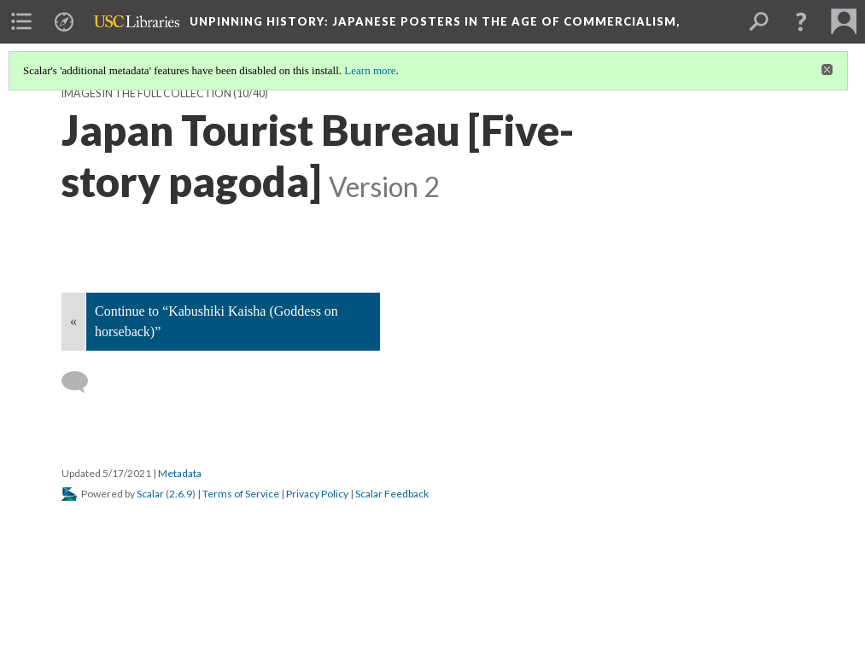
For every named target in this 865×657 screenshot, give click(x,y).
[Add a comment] (82, 382)
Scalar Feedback (392, 493)
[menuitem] (21, 21)
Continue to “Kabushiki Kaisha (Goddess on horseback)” (216, 321)
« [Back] (73, 321)
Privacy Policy (317, 493)
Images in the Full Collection (146, 93)
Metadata (180, 473)
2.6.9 (180, 493)
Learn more (369, 70)
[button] (801, 21)
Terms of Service (240, 493)
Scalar (150, 493)
